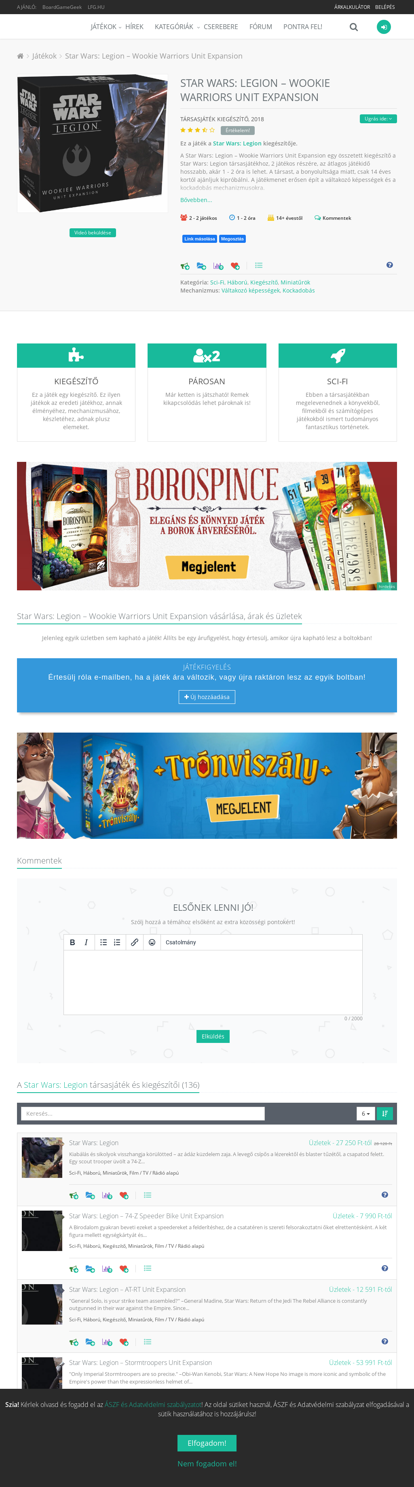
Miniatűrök (295, 282)
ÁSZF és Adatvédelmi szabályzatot (153, 1404)
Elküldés (213, 976)
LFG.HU (96, 7)
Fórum (260, 26)
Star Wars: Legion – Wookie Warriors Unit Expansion (154, 56)
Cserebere (221, 26)
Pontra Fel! (302, 26)
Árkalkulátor (352, 7)
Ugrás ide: (378, 118)
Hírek (134, 26)
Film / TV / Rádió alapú (154, 1112)
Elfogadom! (207, 1443)
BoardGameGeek (62, 7)
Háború (237, 282)
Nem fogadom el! (207, 1464)
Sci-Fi (217, 282)
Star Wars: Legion (237, 143)
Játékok (103, 26)
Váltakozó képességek (251, 290)
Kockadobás (299, 290)
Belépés (385, 7)
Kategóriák (175, 26)
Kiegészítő (264, 282)
